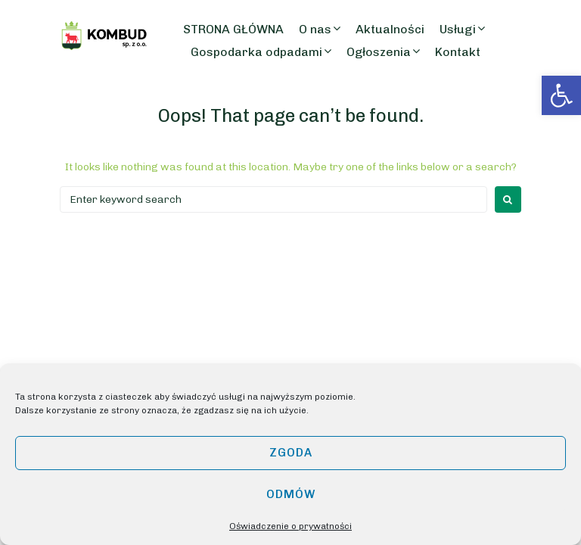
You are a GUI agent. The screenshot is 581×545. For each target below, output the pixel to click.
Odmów (290, 494)
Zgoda (290, 452)
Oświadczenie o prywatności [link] (290, 526)
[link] (561, 95)
